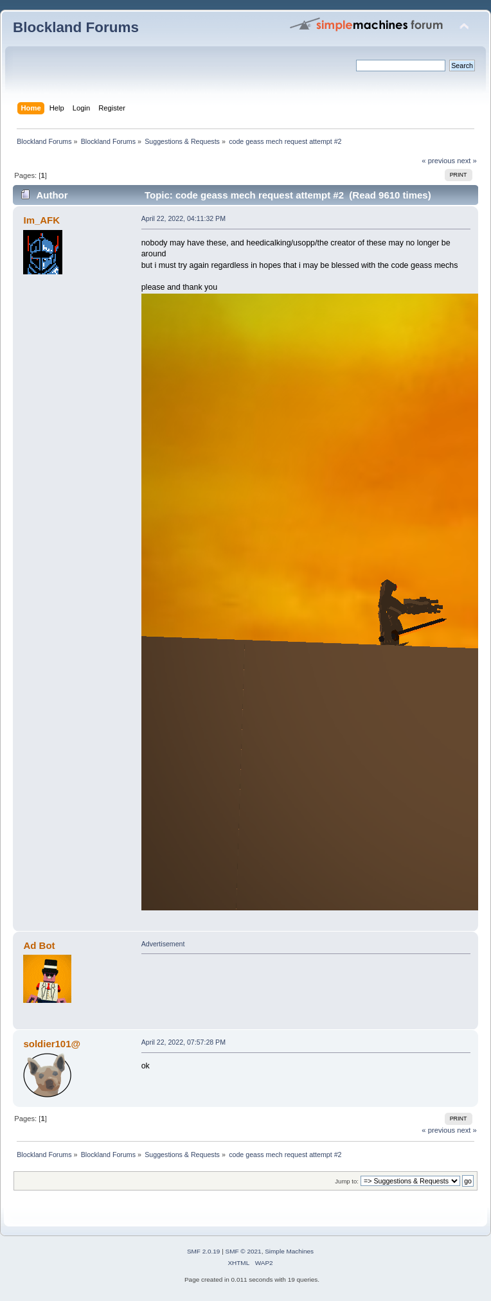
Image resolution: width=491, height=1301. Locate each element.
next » (467, 160)
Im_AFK (41, 220)
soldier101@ (51, 1043)
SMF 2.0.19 (203, 1251)
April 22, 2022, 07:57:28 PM (183, 1042)
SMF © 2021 (244, 1251)
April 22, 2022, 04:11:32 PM (183, 218)
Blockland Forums (76, 27)
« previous (438, 160)
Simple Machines (289, 1251)
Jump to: (347, 1181)
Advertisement (163, 944)
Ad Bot (39, 945)
